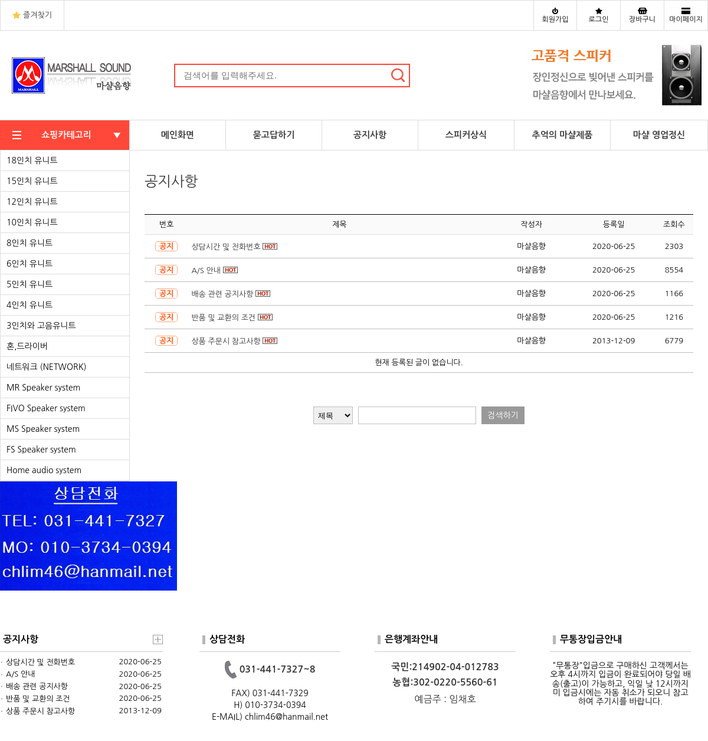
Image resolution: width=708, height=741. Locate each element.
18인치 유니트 (32, 160)
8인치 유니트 (29, 243)
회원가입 (555, 19)
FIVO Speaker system (46, 408)
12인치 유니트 (32, 202)
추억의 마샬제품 (562, 134)
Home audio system (43, 470)
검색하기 (503, 415)
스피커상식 (466, 134)
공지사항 (369, 134)
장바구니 (642, 19)
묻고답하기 (274, 134)
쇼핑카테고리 (66, 134)
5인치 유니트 (29, 284)
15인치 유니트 (32, 181)
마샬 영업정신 (659, 134)
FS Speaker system (41, 449)
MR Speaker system (43, 387)
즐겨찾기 (37, 15)
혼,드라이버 (27, 346)
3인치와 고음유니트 (41, 326)
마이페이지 (685, 19)
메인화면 (177, 134)
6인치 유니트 (29, 264)
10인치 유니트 (32, 222)
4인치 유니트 (29, 305)
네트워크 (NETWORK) (46, 367)
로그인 (599, 19)
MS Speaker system (43, 429)
